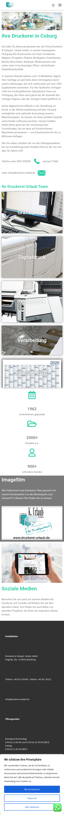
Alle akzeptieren (32, 789)
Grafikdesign (32, 212)
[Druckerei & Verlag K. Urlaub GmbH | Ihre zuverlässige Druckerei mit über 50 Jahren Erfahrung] (9, 4)
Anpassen (32, 798)
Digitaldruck (32, 257)
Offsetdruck (32, 302)
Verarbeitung (32, 340)
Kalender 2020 (32, 373)
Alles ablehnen (32, 806)
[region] (32, 784)
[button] (32, 523)
